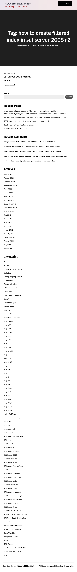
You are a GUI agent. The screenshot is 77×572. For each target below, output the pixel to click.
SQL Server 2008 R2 (11, 451)
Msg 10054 (8, 321)
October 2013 (9, 182)
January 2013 (9, 200)
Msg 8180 (8, 410)
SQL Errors (8, 440)
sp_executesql (9, 429)
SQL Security (9, 444)
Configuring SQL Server (13, 277)
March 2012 (8, 230)
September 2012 (10, 208)
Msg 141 (7, 343)
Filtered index (9, 73)
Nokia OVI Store (10, 414)
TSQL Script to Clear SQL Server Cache (19, 125)
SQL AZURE (8, 433)
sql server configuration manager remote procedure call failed (32, 161)
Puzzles (7, 425)
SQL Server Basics (11, 470)
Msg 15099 (8, 347)
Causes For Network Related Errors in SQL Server (42, 146)
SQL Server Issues (11, 485)
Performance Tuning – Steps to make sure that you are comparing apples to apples (35, 117)
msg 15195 (8, 358)
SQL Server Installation (12, 481)
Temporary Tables (11, 537)
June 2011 (8, 248)
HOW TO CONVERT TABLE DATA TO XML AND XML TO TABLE (38, 142)
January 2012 (9, 234)
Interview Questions (12, 317)
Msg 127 (7, 340)
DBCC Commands (11, 288)
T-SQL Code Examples (12, 529)
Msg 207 (7, 369)
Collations (8, 273)
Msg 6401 (8, 399)
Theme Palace (68, 566)
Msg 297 (7, 381)
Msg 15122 (8, 351)
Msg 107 (7, 325)
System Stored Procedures (14, 525)
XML (6, 555)
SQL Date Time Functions (14, 436)
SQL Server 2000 (10, 447)
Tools (6, 540)
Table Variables (9, 533)
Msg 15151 (8, 355)
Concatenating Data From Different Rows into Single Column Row (43, 156)
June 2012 (8, 219)
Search (6, 93)
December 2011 (10, 237)
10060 (6, 262)
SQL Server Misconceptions (14, 496)
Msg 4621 (8, 392)
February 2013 (9, 196)
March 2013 (8, 193)
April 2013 (8, 189)
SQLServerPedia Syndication (15, 518)
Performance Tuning (12, 418)
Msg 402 (7, 384)
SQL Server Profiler (11, 503)
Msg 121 (7, 336)
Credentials (8, 280)
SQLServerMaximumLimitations (16, 514)
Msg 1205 (8, 332)
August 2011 (9, 241)
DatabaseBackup (10, 284)
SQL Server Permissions (13, 499)
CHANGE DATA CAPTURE (14, 269)
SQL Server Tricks (11, 507)
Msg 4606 (8, 388)
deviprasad (10, 85)
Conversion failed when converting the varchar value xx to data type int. (35, 151)
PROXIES (7, 421)
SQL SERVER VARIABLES (14, 511)
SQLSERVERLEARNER (18, 3)
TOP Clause (8, 544)
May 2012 (8, 222)
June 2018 (8, 174)
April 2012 (8, 226)
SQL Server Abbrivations (13, 466)
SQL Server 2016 (10, 462)
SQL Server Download (12, 477)
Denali (6, 299)
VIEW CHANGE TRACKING (15, 548)
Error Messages (10, 303)
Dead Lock (8, 291)
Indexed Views (9, 314)
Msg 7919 (8, 403)
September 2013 (10, 185)
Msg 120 (7, 329)
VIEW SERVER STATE (12, 551)
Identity (7, 310)
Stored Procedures (11, 522)
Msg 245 (7, 377)
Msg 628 (7, 395)
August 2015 (9, 178)
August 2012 (9, 211)
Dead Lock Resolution (12, 295)
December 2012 (10, 204)
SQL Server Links (10, 488)
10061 (6, 265)
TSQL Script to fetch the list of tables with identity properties (27, 121)
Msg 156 (7, 366)
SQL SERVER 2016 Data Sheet (15, 128)
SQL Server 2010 (10, 455)
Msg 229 (7, 373)
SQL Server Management (13, 492)
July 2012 (7, 215)
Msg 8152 (8, 407)
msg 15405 (8, 362)
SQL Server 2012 (10, 459)
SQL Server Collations (12, 473)
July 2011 (7, 245)
